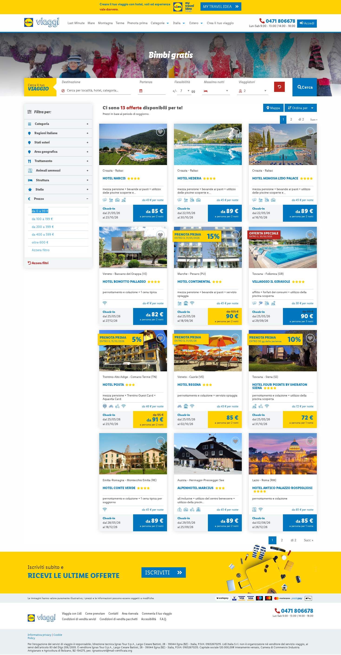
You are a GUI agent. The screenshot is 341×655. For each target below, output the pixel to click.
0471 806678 (280, 21)
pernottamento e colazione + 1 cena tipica (130, 292)
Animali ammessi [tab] (44, 170)
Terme (120, 23)
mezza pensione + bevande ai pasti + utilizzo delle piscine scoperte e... (132, 190)
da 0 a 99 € (40, 211)
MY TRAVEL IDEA (221, 6)
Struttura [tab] (38, 180)
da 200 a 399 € (43, 227)
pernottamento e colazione (269, 499)
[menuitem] (76, 23)
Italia (176, 23)
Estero (193, 23)
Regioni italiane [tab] (42, 133)
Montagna (105, 23)
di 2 (301, 119)
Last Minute (76, 23)
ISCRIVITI (163, 573)
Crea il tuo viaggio (220, 23)
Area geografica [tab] (42, 151)
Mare (91, 23)
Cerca (305, 87)
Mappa (273, 108)
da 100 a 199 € (42, 219)
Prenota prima (137, 23)
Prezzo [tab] (36, 199)
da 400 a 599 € (43, 234)
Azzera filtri (38, 263)
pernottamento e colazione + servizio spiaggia (207, 395)
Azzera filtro (40, 250)
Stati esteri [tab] (39, 142)
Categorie (157, 23)
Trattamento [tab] (40, 161)
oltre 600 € (40, 242)
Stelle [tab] (36, 189)
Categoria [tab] (38, 124)
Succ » (313, 119)
